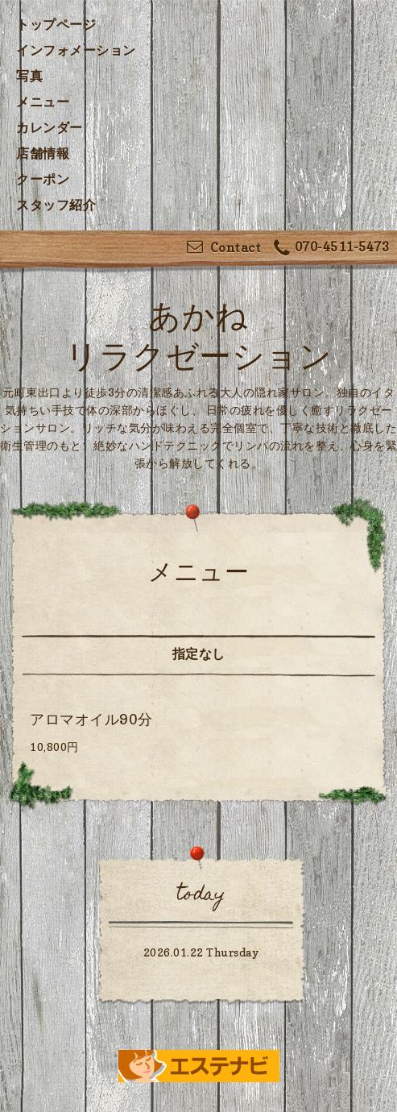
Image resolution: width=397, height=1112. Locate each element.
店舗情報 (42, 153)
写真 (29, 76)
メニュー (42, 101)
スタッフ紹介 (56, 205)
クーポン (42, 179)
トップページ (56, 24)
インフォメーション (76, 50)
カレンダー (49, 127)
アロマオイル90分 (91, 719)
